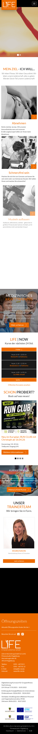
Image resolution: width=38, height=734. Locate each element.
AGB (30, 731)
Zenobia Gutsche (19, 551)
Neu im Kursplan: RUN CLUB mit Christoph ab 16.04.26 (19, 438)
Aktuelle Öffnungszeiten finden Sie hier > (16, 627)
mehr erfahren (19, 561)
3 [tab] (20, 458)
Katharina (23, 357)
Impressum (10, 731)
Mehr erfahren (17, 325)
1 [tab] (18, 55)
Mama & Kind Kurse (17, 489)
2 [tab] (20, 55)
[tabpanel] (19, 32)
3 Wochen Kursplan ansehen (19, 385)
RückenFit (14, 357)
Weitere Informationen (13, 452)
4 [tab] (22, 458)
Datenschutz (21, 731)
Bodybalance (14, 365)
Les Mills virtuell (19, 374)
